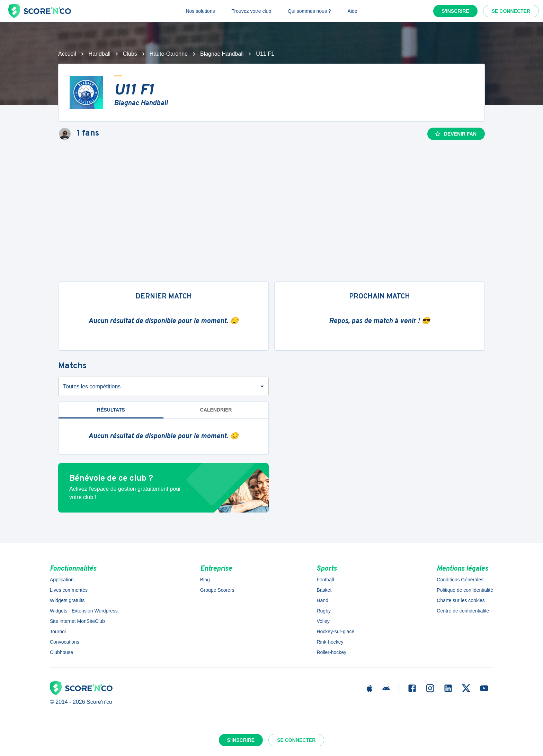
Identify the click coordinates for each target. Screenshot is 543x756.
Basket (324, 590)
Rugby (323, 611)
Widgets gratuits (67, 600)
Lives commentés (69, 590)
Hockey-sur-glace (335, 631)
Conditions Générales (460, 579)
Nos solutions (200, 11)
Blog (205, 579)
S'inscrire (455, 11)
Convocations (64, 642)
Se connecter (511, 11)
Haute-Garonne (169, 54)
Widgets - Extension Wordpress (84, 611)
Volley (323, 621)
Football (325, 579)
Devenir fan (455, 133)
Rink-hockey (330, 642)
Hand (322, 600)
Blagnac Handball (221, 54)
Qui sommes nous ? (309, 11)
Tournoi (58, 631)
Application (62, 579)
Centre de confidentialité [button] (463, 611)
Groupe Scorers (217, 590)
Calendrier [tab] (216, 410)
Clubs (130, 54)
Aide (352, 11)
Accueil (67, 54)
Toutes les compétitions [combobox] (92, 386)
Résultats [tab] (111, 410)
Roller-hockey (331, 652)
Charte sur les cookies (461, 600)
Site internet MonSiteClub (77, 621)
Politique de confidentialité (465, 590)
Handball (99, 54)
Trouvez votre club (251, 11)
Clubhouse (61, 652)
